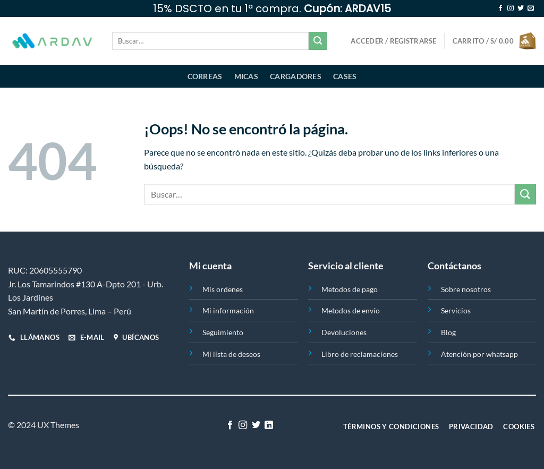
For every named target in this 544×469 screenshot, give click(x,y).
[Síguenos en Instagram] (510, 8)
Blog (448, 332)
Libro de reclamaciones (359, 354)
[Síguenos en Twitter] (520, 8)
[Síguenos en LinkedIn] (269, 425)
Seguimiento (222, 332)
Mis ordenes (222, 289)
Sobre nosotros (466, 289)
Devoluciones (344, 332)
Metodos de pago (349, 289)
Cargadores (295, 76)
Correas (205, 76)
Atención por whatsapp (479, 354)
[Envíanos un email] (531, 8)
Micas (246, 76)
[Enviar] (318, 41)
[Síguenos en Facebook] (500, 8)
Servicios (456, 310)
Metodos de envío (350, 310)
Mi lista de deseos (231, 354)
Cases (344, 76)
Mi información (228, 310)
